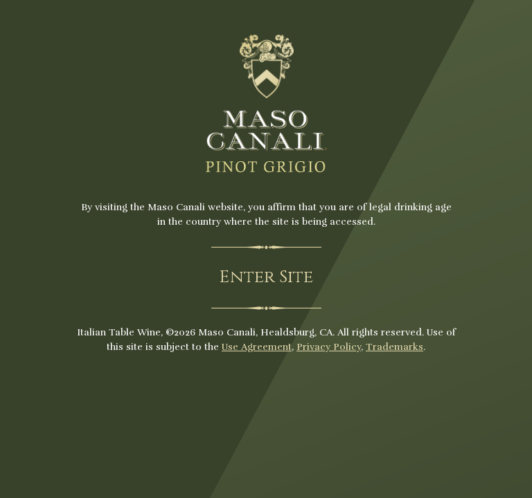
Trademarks (394, 347)
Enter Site (266, 277)
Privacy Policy (328, 347)
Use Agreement (257, 347)
